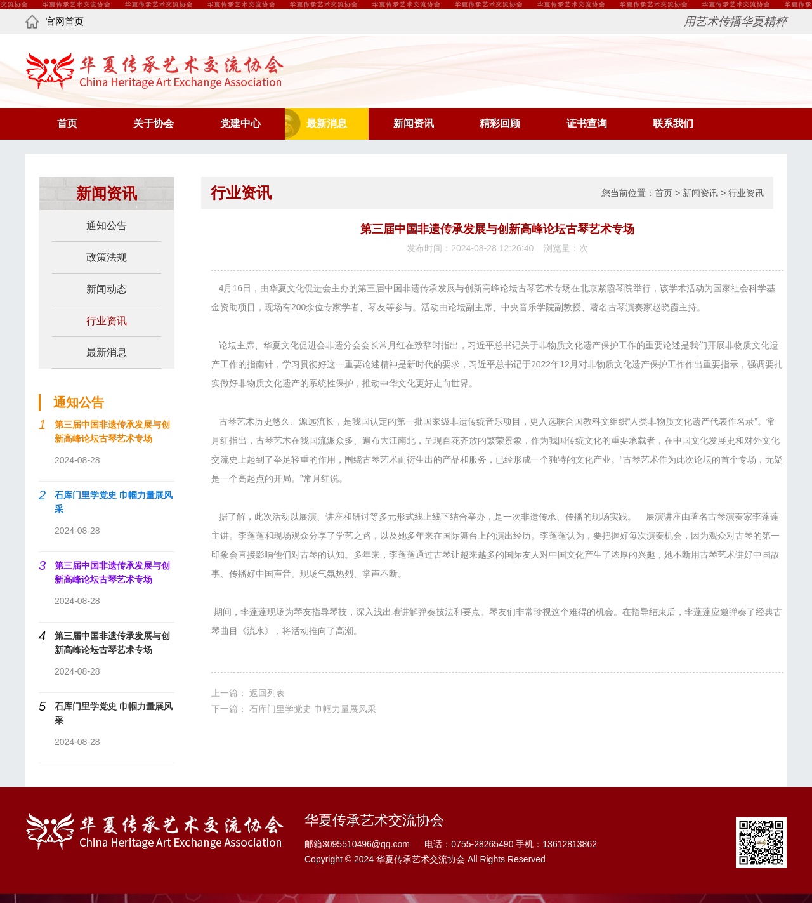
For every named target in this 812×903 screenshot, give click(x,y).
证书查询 (586, 123)
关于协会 (153, 123)
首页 (67, 123)
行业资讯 (746, 193)
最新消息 (326, 123)
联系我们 (673, 123)
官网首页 (54, 22)
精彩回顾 (500, 123)
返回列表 (267, 693)
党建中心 (240, 123)
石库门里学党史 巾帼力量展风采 (312, 709)
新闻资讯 (413, 123)
